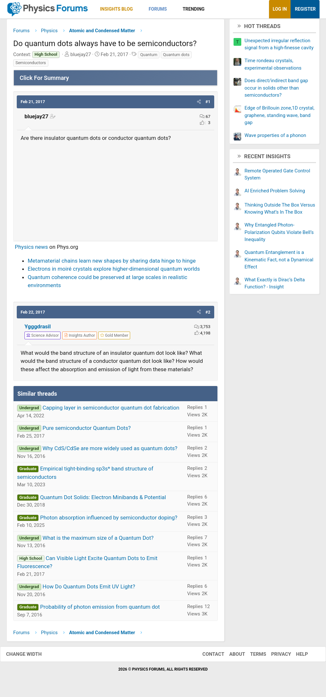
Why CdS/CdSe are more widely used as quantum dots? (110, 451)
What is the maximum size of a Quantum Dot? (98, 540)
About (231, 656)
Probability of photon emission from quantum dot (100, 609)
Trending (194, 9)
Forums (158, 9)
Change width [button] (30, 656)
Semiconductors (30, 65)
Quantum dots (176, 56)
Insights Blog (116, 9)
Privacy (275, 656)
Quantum (148, 56)
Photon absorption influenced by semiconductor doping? (108, 520)
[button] (138, 9)
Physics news (31, 249)
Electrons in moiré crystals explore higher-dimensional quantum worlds (114, 271)
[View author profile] (79, 337)
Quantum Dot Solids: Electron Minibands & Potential (103, 499)
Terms (252, 656)
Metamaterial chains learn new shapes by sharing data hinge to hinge (112, 263)
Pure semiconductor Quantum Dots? (87, 430)
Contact (207, 656)
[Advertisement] (115, 191)
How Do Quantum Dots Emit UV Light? (89, 589)
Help (296, 656)
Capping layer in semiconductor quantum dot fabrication (111, 410)
